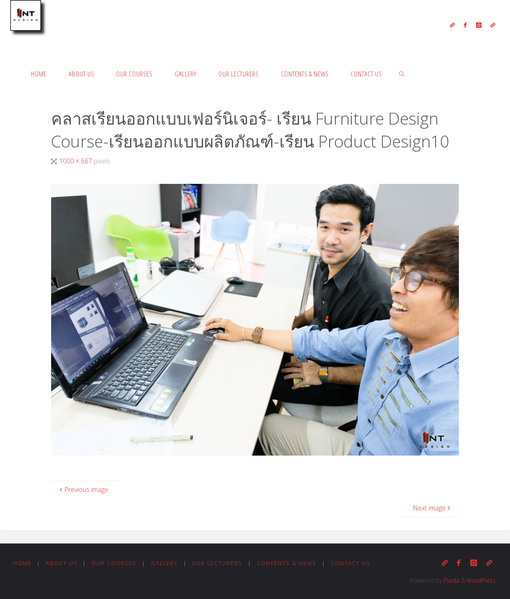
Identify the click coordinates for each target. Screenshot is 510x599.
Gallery (165, 563)
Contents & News (288, 563)
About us (62, 563)
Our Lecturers (218, 563)
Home (22, 563)
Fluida (449, 580)
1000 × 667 (76, 160)
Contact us (352, 563)
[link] (402, 73)
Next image (432, 507)
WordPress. (481, 580)
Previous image (83, 489)
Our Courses (114, 563)
